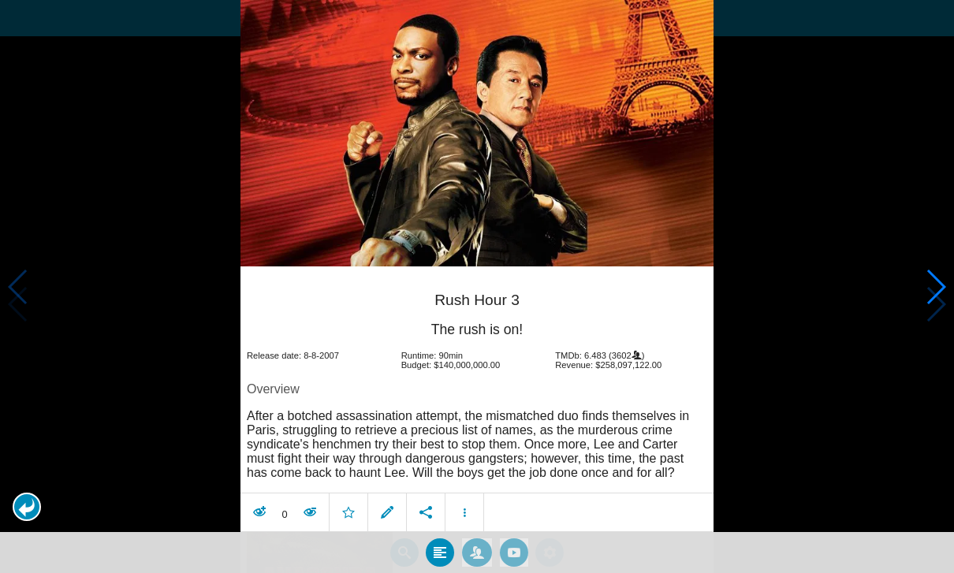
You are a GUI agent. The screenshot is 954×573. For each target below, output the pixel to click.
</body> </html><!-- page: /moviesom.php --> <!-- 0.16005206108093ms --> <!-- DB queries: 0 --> (477, 286)
